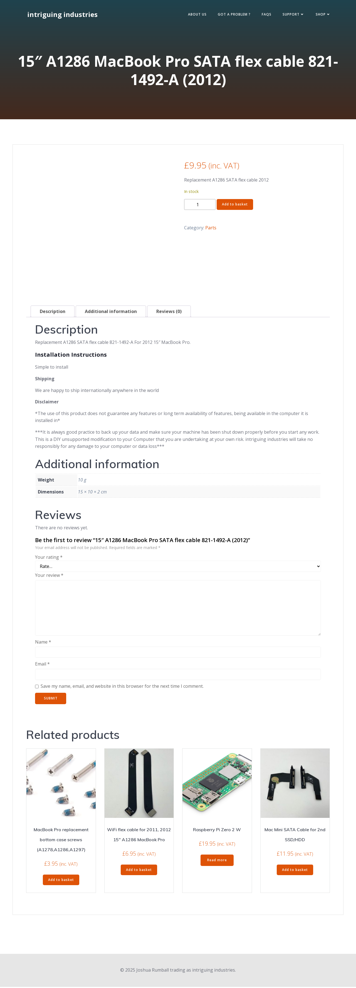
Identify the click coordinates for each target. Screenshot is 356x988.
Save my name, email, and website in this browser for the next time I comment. (122, 687)
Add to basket (235, 205)
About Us (195, 15)
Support (292, 15)
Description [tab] (52, 313)
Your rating (49, 558)
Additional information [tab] (111, 313)
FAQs (265, 15)
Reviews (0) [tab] (169, 313)
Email (42, 665)
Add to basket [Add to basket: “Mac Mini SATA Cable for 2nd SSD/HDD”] (295, 871)
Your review (49, 577)
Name (43, 643)
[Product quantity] (200, 205)
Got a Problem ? (232, 15)
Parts (210, 229)
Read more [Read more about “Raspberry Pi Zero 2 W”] (217, 861)
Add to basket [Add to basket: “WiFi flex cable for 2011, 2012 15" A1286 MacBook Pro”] (139, 871)
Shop (321, 15)
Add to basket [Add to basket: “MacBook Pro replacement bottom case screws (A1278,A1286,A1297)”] (61, 881)
